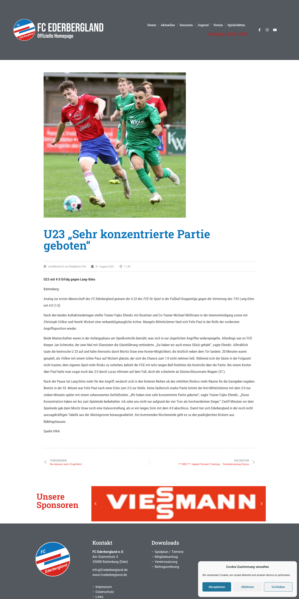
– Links (97, 597)
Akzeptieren (216, 587)
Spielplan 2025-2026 (227, 34)
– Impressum (102, 587)
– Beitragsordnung (165, 567)
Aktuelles (168, 25)
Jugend (203, 25)
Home (151, 25)
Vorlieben (278, 587)
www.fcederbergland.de (109, 575)
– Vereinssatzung (164, 562)
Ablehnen (247, 587)
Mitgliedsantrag (166, 557)
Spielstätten (236, 25)
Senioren (186, 25)
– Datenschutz (103, 592)
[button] (95, 504)
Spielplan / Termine (169, 552)
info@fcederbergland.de (109, 570)
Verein (218, 25)
